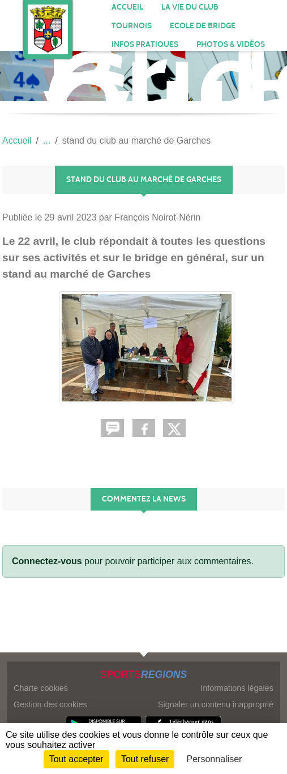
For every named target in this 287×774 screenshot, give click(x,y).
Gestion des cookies (50, 704)
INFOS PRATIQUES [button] (145, 44)
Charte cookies (41, 688)
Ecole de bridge (202, 26)
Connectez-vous (47, 561)
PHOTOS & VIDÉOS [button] (230, 44)
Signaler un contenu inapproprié (215, 704)
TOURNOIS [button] (132, 26)
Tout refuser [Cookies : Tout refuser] (145, 759)
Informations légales (236, 688)
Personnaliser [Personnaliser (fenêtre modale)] (214, 759)
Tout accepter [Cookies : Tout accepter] (76, 759)
